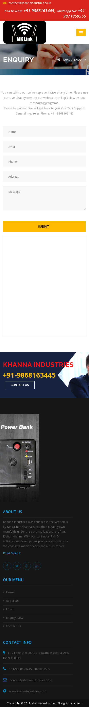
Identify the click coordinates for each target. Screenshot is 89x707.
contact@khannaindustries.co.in (27, 3)
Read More (11, 553)
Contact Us (20, 385)
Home (66, 59)
